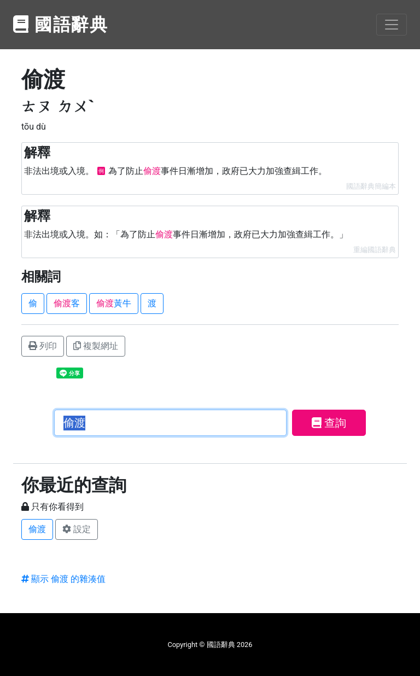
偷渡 (37, 529)
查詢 (329, 422)
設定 (76, 529)
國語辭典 (60, 24)
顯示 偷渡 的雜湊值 (63, 579)
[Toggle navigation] (391, 25)
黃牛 (113, 303)
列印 (42, 346)
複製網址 (95, 346)
